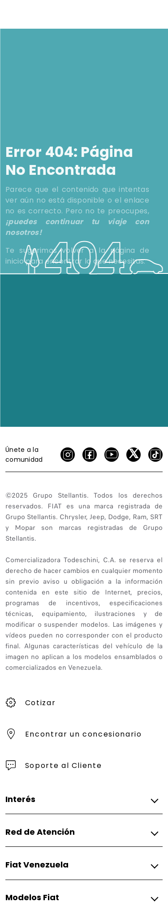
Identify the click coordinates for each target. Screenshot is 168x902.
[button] (81, 799)
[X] (133, 454)
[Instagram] (67, 454)
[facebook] (89, 454)
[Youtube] (111, 454)
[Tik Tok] (155, 454)
